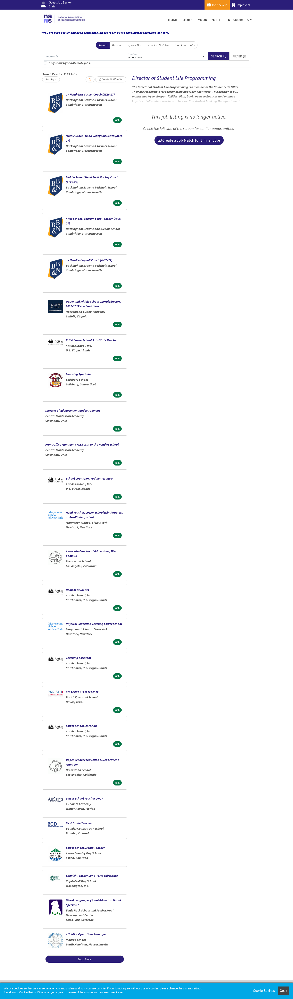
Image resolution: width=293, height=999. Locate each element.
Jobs (187, 20)
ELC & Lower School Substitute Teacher (92, 340)
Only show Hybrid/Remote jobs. (69, 63)
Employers (241, 4)
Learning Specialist (78, 374)
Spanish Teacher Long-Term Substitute (92, 875)
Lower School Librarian (81, 726)
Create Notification (111, 79)
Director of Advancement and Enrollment (72, 410)
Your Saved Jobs (184, 45)
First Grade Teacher (79, 823)
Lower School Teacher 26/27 (84, 798)
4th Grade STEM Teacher (82, 692)
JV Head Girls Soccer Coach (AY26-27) (90, 94)
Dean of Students (77, 590)
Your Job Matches (158, 45)
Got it (283, 990)
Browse (116, 45)
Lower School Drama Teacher (85, 848)
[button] (239, 56)
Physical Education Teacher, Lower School (94, 624)
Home (173, 20)
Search (102, 45)
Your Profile (210, 20)
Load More (84, 959)
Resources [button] (238, 20)
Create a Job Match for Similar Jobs (189, 140)
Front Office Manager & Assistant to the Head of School (82, 444)
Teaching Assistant (78, 658)
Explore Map (134, 45)
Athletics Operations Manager (86, 934)
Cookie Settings (264, 990)
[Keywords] (85, 56)
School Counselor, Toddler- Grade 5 (89, 478)
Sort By (50, 79)
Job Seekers (217, 4)
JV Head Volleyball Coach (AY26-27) (89, 260)
